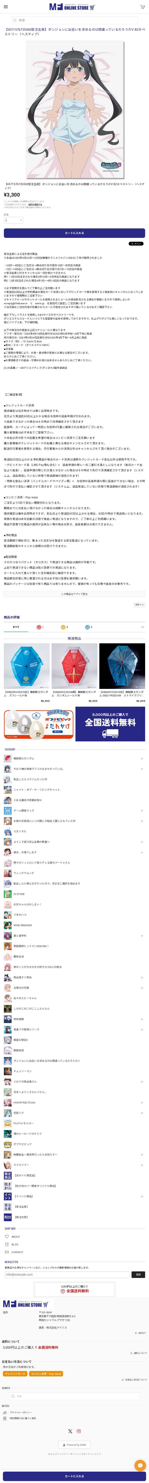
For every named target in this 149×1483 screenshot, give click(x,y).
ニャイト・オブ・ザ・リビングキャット (37, 789)
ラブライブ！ (21, 1165)
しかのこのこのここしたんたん (32, 1008)
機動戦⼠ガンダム (24, 758)
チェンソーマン (23, 1071)
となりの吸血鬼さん (25, 1081)
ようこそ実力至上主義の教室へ (32, 841)
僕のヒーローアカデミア (28, 1133)
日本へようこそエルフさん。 (30, 1092)
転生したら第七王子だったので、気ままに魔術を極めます (47, 883)
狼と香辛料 (20, 935)
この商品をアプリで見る (74, 594)
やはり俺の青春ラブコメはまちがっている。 (39, 768)
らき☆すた (20, 831)
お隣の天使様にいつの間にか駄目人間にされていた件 (44, 821)
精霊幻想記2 (21, 1040)
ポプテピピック (23, 1144)
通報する (139, 605)
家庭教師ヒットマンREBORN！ (31, 946)
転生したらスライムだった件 (30, 779)
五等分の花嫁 (21, 987)
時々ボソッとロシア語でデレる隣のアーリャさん (42, 862)
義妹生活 (19, 956)
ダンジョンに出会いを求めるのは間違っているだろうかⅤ (47, 1060)
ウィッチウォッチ (24, 873)
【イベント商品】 (24, 1196)
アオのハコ (20, 914)
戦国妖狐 (19, 1050)
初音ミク (19, 1113)
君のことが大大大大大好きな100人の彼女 (38, 967)
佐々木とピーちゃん (25, 998)
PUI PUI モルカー (24, 1123)
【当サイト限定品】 (25, 1175)
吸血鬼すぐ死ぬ (23, 977)
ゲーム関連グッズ (24, 810)
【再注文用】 (21, 1217)
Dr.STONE (19, 894)
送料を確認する (35, 204)
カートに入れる (74, 233)
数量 (6, 214)
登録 (138, 1274)
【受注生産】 (21, 1206)
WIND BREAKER (23, 925)
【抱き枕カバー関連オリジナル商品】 (35, 1186)
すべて (16, 627)
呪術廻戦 (19, 1019)
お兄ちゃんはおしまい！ (28, 904)
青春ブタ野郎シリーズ (26, 1029)
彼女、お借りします (25, 852)
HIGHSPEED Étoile (24, 1102)
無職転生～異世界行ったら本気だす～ (35, 1154)
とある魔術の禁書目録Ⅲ (29, 800)
